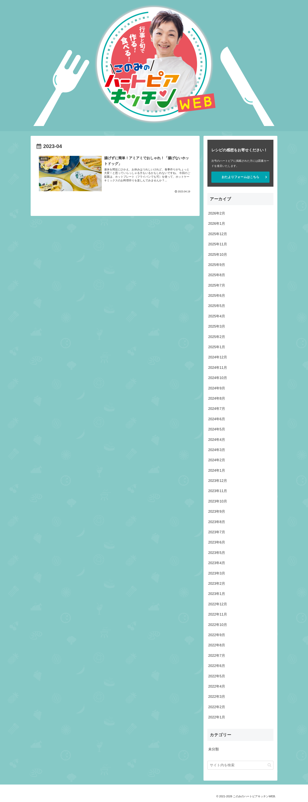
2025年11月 (217, 244)
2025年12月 (217, 234)
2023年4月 (216, 563)
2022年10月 (217, 625)
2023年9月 (216, 511)
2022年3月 (216, 697)
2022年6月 (216, 666)
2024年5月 (216, 429)
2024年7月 (216, 409)
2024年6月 (216, 419)
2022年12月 (217, 604)
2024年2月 (216, 460)
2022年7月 (216, 656)
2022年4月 (216, 686)
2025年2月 (216, 337)
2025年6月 (216, 296)
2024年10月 (217, 378)
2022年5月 (216, 676)
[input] (240, 765)
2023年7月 (216, 532)
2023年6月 (216, 542)
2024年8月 (216, 398)
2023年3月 (216, 573)
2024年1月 (216, 470)
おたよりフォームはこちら (240, 177)
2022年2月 (216, 707)
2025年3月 (216, 326)
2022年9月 (216, 635)
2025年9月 (216, 265)
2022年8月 (216, 645)
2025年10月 (217, 255)
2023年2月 (216, 584)
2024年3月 (216, 450)
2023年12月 (217, 481)
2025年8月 (216, 275)
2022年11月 (217, 614)
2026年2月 (216, 213)
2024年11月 (217, 368)
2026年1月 (216, 224)
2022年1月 (216, 717)
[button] (269, 765)
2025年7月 (216, 285)
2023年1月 (216, 594)
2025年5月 (216, 306)
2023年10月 (217, 501)
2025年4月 (216, 316)
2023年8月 (216, 522)
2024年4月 (216, 440)
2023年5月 (216, 553)
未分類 (213, 749)
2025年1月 (216, 347)
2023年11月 (217, 491)
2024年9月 (216, 388)
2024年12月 (217, 357)
